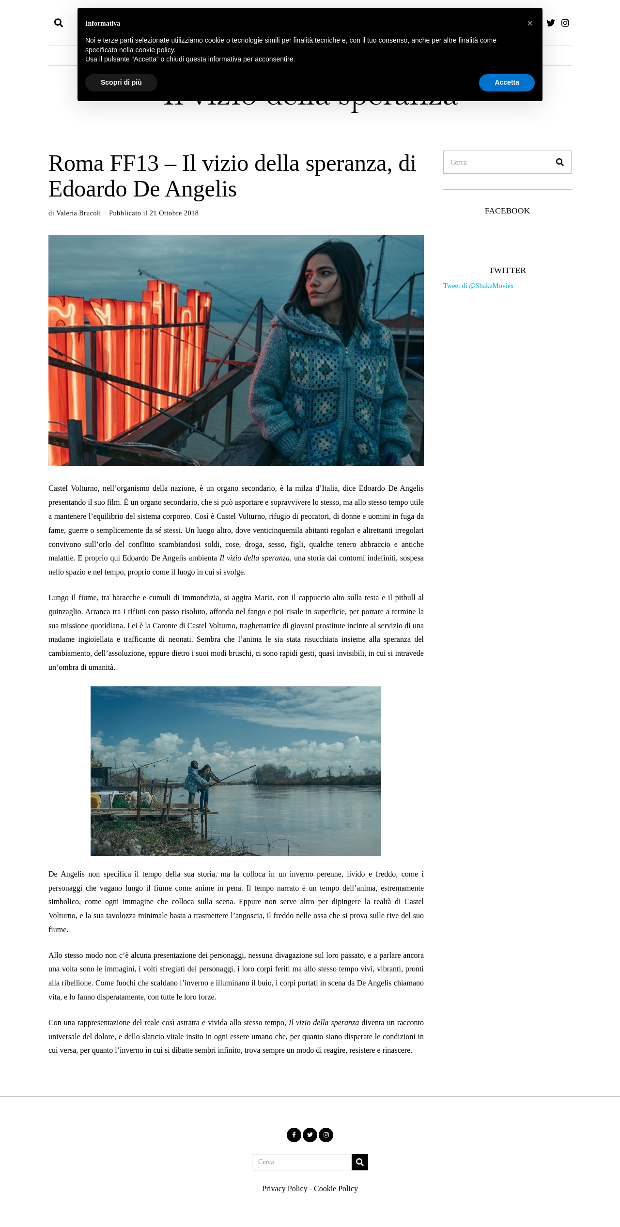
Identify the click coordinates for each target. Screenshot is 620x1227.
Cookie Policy (336, 1188)
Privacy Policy (285, 1188)
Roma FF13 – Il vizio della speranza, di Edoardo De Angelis (232, 175)
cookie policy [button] (155, 50)
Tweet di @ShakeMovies (478, 285)
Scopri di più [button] (121, 82)
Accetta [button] (507, 82)
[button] (560, 162)
